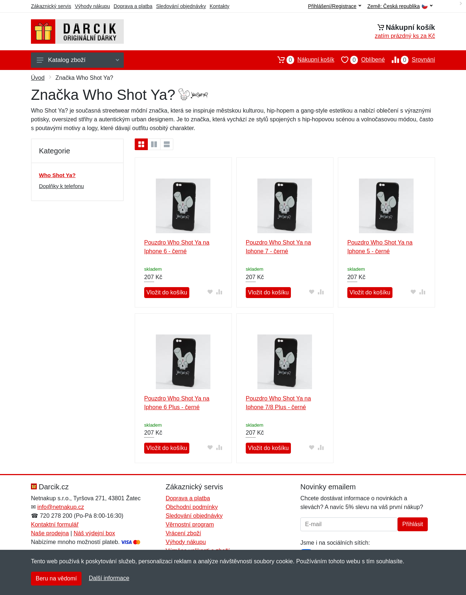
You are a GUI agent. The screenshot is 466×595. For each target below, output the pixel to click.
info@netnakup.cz (60, 507)
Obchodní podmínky (192, 507)
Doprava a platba (133, 6)
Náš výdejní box (94, 533)
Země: (400, 6)
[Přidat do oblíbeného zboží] (210, 291)
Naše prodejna (50, 533)
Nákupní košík (302, 59)
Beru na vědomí (56, 578)
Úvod (37, 78)
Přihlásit (412, 524)
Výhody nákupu (92, 6)
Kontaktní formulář (55, 524)
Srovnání (410, 59)
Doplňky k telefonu (61, 186)
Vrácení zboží (183, 533)
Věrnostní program (190, 524)
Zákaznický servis (51, 6)
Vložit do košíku (166, 292)
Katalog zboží (78, 59)
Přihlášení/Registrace (334, 6)
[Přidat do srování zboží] (219, 291)
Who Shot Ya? (57, 175)
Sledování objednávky (181, 6)
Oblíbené (359, 59)
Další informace (109, 578)
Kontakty (219, 6)
